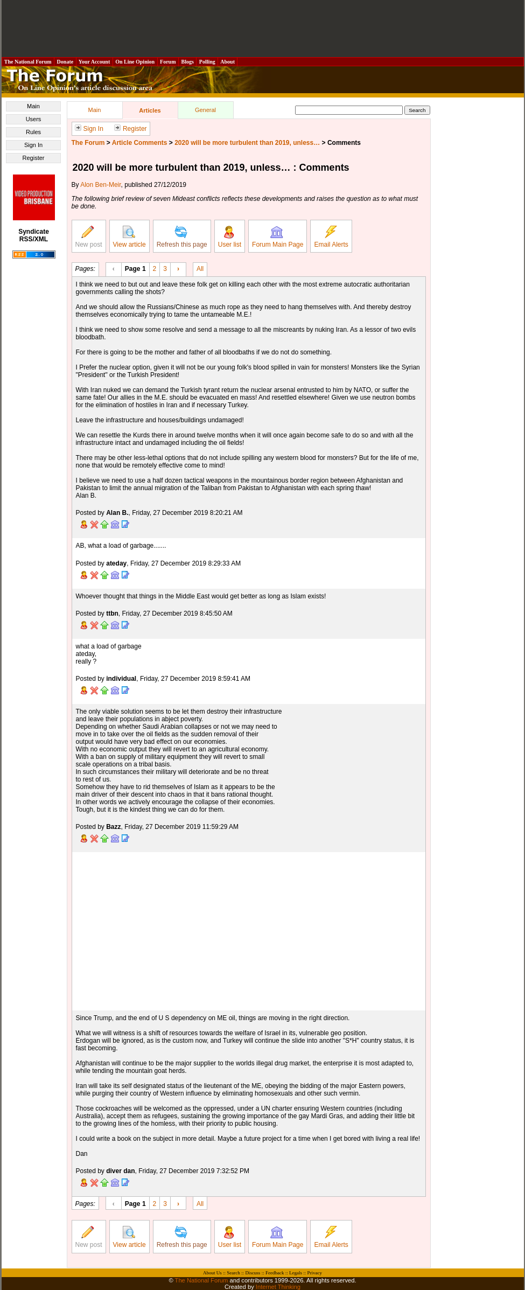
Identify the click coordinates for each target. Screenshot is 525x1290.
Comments (344, 143)
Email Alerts (331, 237)
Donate (65, 62)
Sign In (33, 145)
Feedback (274, 1272)
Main (33, 106)
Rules (33, 132)
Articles (149, 110)
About (227, 62)
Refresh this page (182, 237)
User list (229, 237)
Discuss (252, 1272)
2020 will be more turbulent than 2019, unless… (247, 143)
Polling (207, 62)
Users (33, 119)
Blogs (187, 62)
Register (34, 158)
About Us (212, 1272)
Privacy (314, 1272)
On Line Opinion (135, 62)
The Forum (88, 143)
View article (129, 237)
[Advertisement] (263, 28)
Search (233, 1272)
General (205, 110)
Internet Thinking (278, 1287)
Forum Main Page (277, 237)
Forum (168, 62)
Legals (295, 1272)
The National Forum (28, 62)
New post (88, 237)
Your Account (94, 62)
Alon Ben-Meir (100, 185)
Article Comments (139, 143)
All (200, 268)
